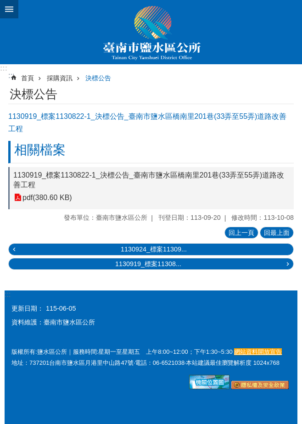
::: (3, 68)
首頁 (27, 78)
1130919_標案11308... (148, 264)
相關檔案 (40, 150)
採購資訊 (60, 78)
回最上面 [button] (277, 232)
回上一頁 (241, 232)
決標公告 (98, 78)
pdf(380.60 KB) (47, 197)
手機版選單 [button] (9, 9)
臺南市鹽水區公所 (151, 32)
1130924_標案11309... (154, 249)
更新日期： (27, 308)
